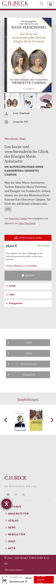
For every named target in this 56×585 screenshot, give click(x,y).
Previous (4, 101)
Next (51, 101)
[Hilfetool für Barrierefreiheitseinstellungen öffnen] (6, 504)
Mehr (8, 209)
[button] (6, 420)
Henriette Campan (18, 218)
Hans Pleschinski (27, 223)
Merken (28, 275)
